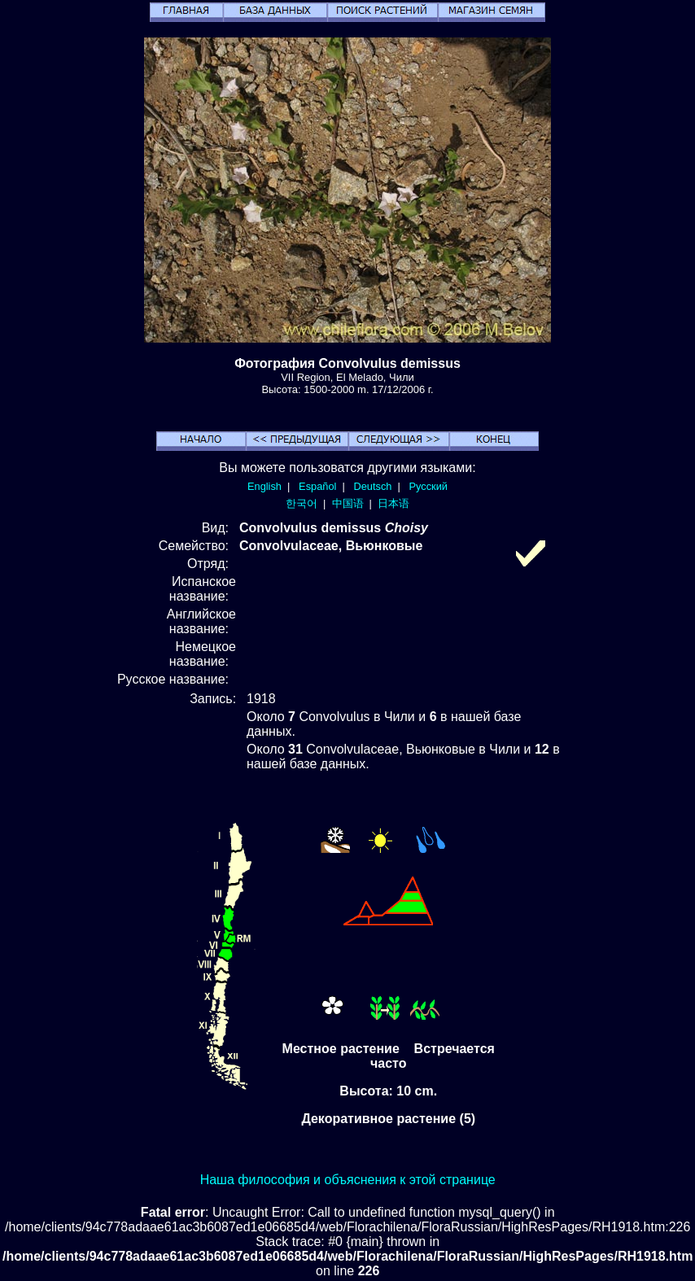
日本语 (393, 503)
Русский (428, 486)
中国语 (348, 503)
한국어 (301, 503)
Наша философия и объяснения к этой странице (348, 1180)
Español (317, 486)
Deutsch (372, 486)
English (264, 486)
